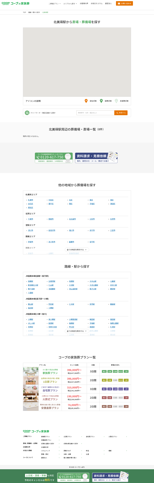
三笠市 (112, 230)
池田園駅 (51, 289)
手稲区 (92, 203)
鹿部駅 (112, 289)
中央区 (51, 200)
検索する (122, 113)
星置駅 (51, 323)
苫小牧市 (51, 242)
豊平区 (51, 203)
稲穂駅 (71, 323)
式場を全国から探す (47, 443)
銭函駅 (112, 319)
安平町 (92, 242)
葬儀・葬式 (44, 454)
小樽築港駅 (73, 319)
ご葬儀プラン (54, 4)
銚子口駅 (93, 289)
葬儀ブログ (67, 451)
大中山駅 (93, 281)
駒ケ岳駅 (31, 289)
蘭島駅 (112, 304)
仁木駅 (71, 304)
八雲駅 (30, 292)
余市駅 (92, 304)
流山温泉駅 (73, 289)
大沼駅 (71, 285)
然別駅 (51, 304)
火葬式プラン (113, 436)
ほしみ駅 (31, 323)
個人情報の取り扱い (70, 458)
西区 (70, 203)
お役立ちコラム (97, 3)
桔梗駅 (71, 281)
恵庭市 (51, 219)
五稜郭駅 (51, 281)
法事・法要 (67, 454)
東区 (91, 200)
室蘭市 (71, 242)
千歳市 (30, 219)
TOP (24, 12)
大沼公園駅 (94, 285)
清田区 (112, 203)
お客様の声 (84, 3)
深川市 (30, 230)
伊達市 (30, 242)
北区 (70, 200)
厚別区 (30, 207)
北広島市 (72, 219)
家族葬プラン (45, 436)
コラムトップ (45, 451)
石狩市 (112, 219)
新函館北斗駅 (33, 285)
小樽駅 (51, 308)
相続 (110, 451)
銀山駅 (30, 304)
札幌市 (30, 200)
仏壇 (87, 454)
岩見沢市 (51, 230)
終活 (87, 451)
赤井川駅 (113, 285)
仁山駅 (51, 285)
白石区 (30, 203)
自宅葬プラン (90, 436)
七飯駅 (112, 281)
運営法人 (108, 3)
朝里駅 (92, 319)
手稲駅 (92, 323)
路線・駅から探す (34, 12)
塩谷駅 (30, 308)
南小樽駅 (51, 319)
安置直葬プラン (46, 440)
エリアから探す (69, 4)
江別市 (92, 219)
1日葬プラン (68, 436)
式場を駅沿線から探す (71, 443)
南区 (112, 200)
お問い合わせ (126, 3)
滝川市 (71, 230)
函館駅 (30, 281)
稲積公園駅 (114, 323)
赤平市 (92, 230)
